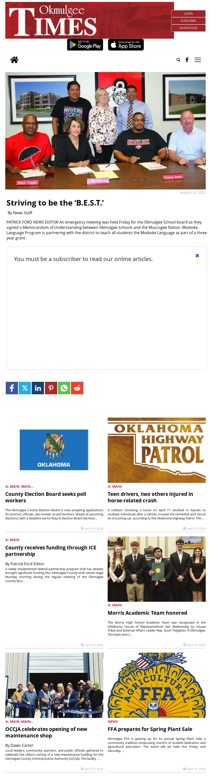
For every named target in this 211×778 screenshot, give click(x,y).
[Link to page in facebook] (12, 388)
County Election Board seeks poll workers (45, 497)
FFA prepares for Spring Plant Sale (150, 729)
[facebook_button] (187, 60)
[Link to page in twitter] (25, 388)
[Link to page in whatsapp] (64, 388)
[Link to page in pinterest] (51, 388)
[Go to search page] (178, 60)
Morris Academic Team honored (147, 612)
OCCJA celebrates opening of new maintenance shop (46, 732)
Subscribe (188, 21)
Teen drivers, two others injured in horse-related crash (150, 497)
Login (188, 14)
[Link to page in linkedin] (38, 388)
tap (198, 59)
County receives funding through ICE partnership (50, 550)
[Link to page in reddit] (77, 388)
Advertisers (188, 28)
